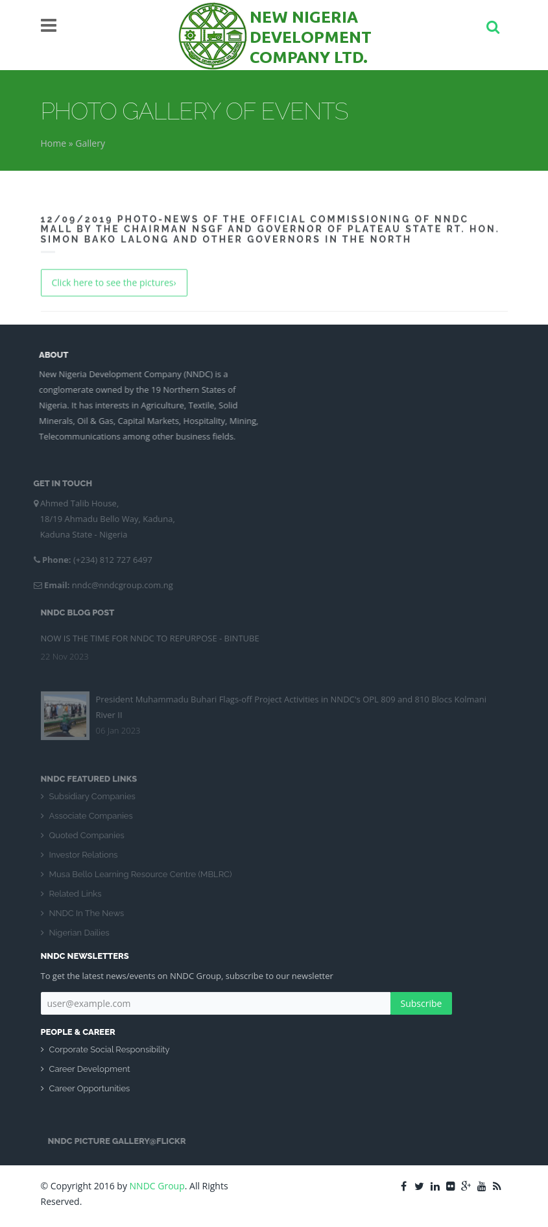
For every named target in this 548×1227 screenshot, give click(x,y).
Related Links (75, 896)
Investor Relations (83, 857)
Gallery (90, 143)
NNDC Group (157, 1186)
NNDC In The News (87, 916)
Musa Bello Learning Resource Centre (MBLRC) (140, 877)
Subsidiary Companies (92, 799)
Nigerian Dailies (79, 935)
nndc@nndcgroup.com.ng (120, 585)
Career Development (89, 1069)
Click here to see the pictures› (114, 281)
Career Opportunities (89, 1088)
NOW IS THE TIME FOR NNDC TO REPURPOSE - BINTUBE (150, 635)
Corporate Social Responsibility (109, 1049)
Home (54, 143)
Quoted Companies (87, 838)
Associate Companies (91, 818)
